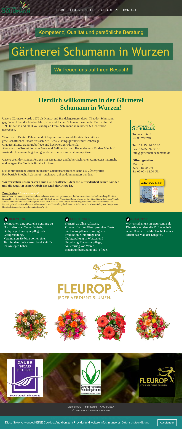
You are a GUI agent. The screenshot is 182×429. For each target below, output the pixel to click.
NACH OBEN (106, 406)
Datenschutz (74, 406)
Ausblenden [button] (167, 422)
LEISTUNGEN (77, 10)
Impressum (90, 406)
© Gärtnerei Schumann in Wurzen (91, 410)
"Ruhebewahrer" (29, 193)
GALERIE (113, 10)
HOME (60, 10)
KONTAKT (129, 10)
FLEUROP (97, 10)
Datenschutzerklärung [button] (135, 422)
